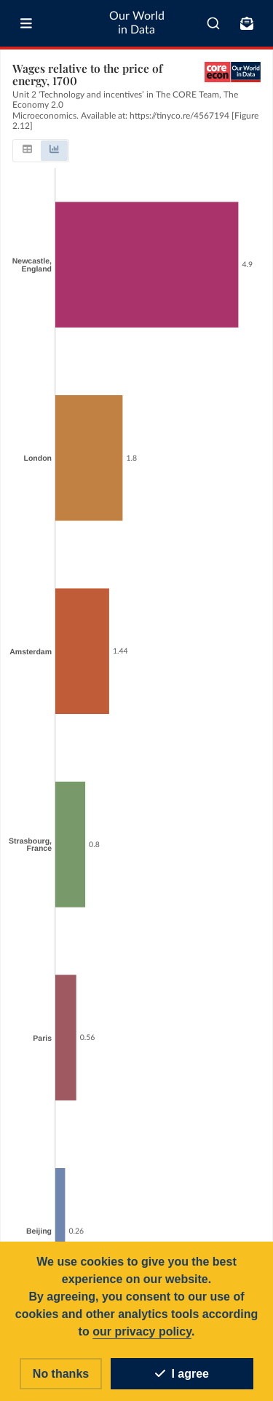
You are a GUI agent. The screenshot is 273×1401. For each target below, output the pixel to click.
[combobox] (213, 23)
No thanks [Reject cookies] (61, 1374)
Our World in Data (137, 23)
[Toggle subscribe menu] (246, 23)
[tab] (27, 150)
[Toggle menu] (26, 23)
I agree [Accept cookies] (182, 1374)
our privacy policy (141, 1331)
